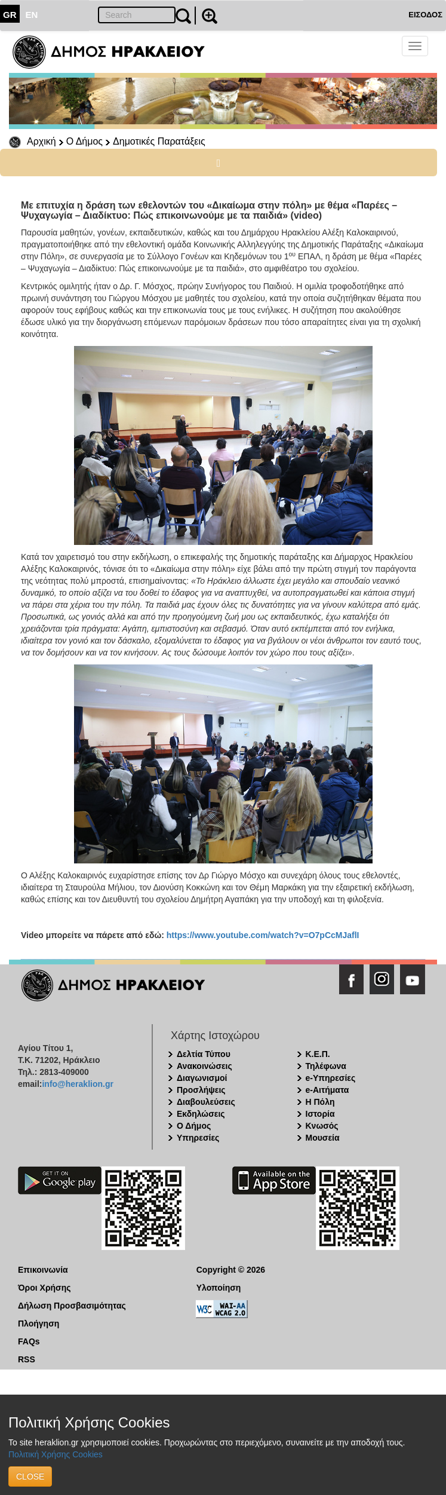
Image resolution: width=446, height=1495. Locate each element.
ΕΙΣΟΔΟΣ (425, 14)
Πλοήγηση (38, 1323)
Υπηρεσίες (198, 1137)
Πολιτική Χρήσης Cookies (55, 1454)
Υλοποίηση (218, 1287)
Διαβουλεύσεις (206, 1102)
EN (32, 15)
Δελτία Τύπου (203, 1054)
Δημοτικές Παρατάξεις (159, 141)
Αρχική (41, 141)
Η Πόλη (320, 1102)
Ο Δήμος (84, 141)
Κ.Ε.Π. (318, 1054)
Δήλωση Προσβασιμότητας (72, 1305)
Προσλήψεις (201, 1090)
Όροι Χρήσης (44, 1287)
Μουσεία (323, 1137)
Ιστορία (320, 1114)
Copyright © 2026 (230, 1270)
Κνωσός (322, 1126)
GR (10, 15)
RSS (26, 1359)
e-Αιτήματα (327, 1090)
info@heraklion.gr (77, 1084)
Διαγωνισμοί (202, 1078)
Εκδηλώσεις (201, 1114)
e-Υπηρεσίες (331, 1078)
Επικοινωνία (43, 1270)
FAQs (29, 1341)
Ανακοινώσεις (204, 1066)
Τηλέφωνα (326, 1066)
